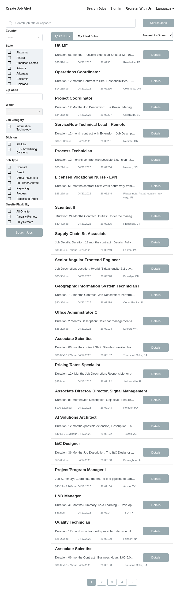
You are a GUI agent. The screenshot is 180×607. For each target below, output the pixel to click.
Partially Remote (27, 216)
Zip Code (12, 90)
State (9, 45)
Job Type (12, 160)
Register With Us (138, 8)
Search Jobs (96, 8)
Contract (22, 167)
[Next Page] (132, 582)
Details (156, 54)
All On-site (23, 211)
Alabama (22, 52)
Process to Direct (27, 199)
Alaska (21, 58)
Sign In (115, 8)
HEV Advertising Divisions (27, 151)
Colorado (22, 84)
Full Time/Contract (28, 183)
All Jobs (21, 144)
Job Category (15, 120)
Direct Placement (27, 177)
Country (11, 30)
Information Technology (24, 128)
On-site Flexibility (17, 204)
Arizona (21, 68)
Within (10, 105)
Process (22, 193)
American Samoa (27, 63)
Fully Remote (25, 222)
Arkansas (22, 73)
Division (11, 137)
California (23, 79)
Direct (20, 172)
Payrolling (23, 188)
